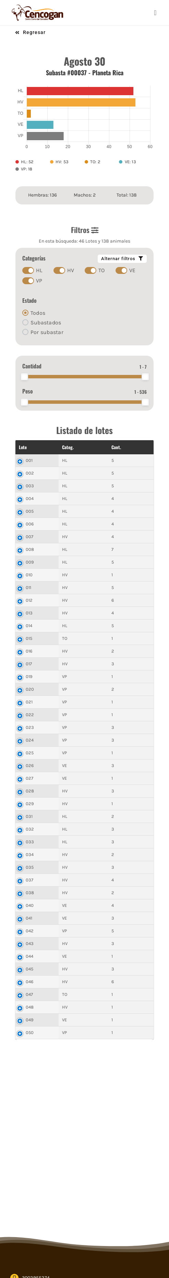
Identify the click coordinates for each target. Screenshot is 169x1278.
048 (30, 1007)
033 (30, 841)
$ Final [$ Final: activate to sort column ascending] (134, 447)
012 (29, 600)
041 (29, 918)
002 (30, 473)
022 (30, 714)
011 (29, 587)
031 (29, 816)
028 (30, 790)
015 (29, 638)
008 (30, 549)
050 (30, 1032)
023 (30, 727)
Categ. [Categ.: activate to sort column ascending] (47, 447)
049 (30, 1019)
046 (30, 981)
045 (30, 968)
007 (30, 536)
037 (30, 879)
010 (29, 574)
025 (30, 752)
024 (30, 740)
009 (30, 562)
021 (29, 701)
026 (30, 765)
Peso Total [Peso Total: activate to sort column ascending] (103, 447)
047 (29, 994)
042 (30, 930)
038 (30, 892)
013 (29, 612)
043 (30, 943)
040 (30, 905)
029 (30, 803)
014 (29, 625)
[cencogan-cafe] (37, 6)
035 (30, 867)
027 (30, 778)
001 (29, 460)
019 (29, 676)
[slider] (24, 376)
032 (30, 829)
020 (30, 689)
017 (29, 663)
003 (30, 485)
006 (30, 523)
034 (30, 854)
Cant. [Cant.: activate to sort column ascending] (73, 447)
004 (30, 498)
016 (29, 651)
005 (30, 511)
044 (30, 956)
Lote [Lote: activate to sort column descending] (23, 447)
